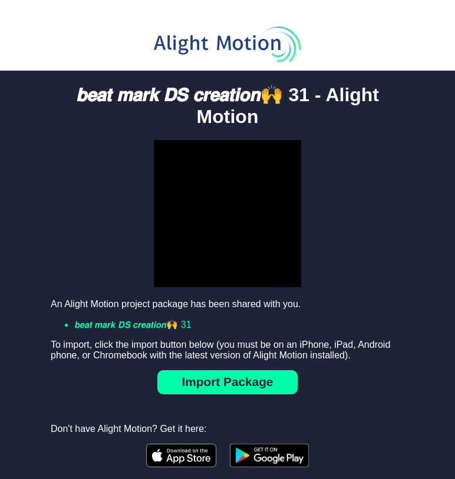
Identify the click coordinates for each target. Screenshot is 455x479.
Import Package (227, 381)
